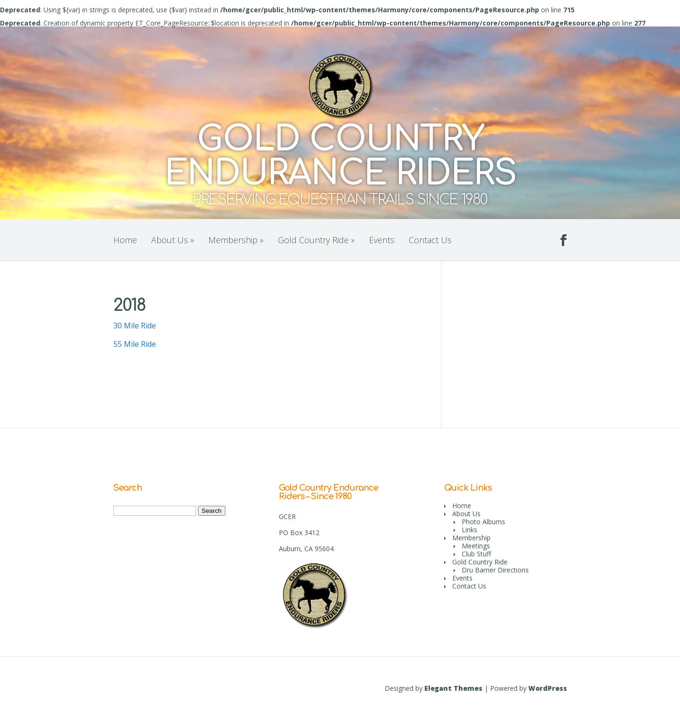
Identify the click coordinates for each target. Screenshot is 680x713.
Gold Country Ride (316, 240)
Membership (236, 240)
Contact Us (430, 240)
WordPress (547, 688)
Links (469, 529)
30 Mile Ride (134, 325)
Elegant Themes (453, 688)
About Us (172, 240)
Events (382, 240)
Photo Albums (483, 521)
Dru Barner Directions (495, 569)
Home (125, 240)
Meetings (476, 545)
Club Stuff (476, 553)
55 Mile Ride (134, 344)
